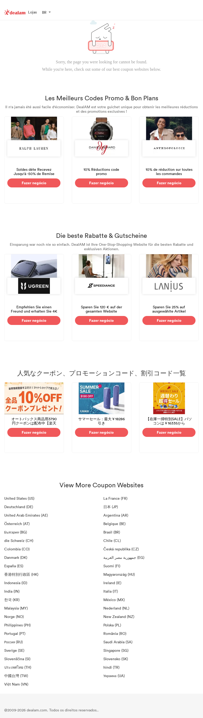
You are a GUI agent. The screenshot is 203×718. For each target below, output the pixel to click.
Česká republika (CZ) (121, 548)
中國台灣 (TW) (16, 675)
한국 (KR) (12, 599)
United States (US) (19, 498)
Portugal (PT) (14, 633)
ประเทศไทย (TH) (17, 667)
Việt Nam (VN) (16, 684)
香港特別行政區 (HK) (21, 574)
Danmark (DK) (15, 557)
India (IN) (12, 591)
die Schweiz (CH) (18, 540)
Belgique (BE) (114, 523)
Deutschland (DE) (18, 506)
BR (44, 12)
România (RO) (114, 633)
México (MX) (114, 599)
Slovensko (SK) (115, 658)
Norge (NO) (14, 616)
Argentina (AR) (115, 515)
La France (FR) (115, 498)
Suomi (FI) (111, 565)
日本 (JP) (110, 506)
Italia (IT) (110, 591)
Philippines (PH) (17, 624)
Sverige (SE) (14, 650)
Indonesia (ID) (15, 582)
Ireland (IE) (112, 582)
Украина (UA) (113, 675)
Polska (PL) (112, 624)
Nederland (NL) (116, 608)
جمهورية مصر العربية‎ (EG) (123, 557)
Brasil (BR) (111, 532)
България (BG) (15, 532)
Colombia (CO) (17, 548)
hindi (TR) (111, 667)
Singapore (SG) (115, 650)
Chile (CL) (112, 540)
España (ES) (13, 565)
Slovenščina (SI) (17, 658)
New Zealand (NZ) (118, 616)
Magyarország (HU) (119, 574)
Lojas (32, 12)
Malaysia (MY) (16, 608)
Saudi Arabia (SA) (117, 641)
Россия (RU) (13, 641)
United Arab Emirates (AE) (26, 515)
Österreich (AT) (17, 523)
